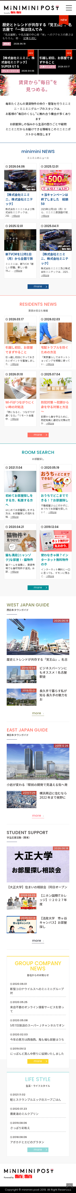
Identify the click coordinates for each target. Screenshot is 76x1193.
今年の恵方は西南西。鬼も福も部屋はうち (37, 1039)
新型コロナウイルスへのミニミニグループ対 (37, 991)
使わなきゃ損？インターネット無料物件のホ (54, 559)
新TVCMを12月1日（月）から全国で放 (19, 256)
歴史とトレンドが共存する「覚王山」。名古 (37, 659)
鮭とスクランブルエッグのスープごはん (35, 1099)
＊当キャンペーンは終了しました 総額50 (54, 199)
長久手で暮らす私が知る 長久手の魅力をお (53, 695)
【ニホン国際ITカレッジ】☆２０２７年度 (53, 899)
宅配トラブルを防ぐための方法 (54, 349)
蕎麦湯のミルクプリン (24, 1114)
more (38, 286)
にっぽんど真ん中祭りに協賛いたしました (37, 1054)
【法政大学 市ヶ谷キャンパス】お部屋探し (53, 922)
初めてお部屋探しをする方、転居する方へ (19, 500)
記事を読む (29, 38)
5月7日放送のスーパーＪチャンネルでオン (37, 1025)
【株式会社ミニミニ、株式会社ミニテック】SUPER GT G (18, 62)
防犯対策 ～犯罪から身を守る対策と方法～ (55, 406)
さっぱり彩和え (20, 1128)
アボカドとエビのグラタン (27, 1142)
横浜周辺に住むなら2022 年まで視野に (53, 795)
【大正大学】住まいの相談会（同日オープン (37, 887)
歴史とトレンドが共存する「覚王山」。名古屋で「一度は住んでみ (37, 27)
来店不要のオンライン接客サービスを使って (37, 1009)
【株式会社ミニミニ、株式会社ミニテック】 (19, 199)
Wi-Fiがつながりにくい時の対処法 (19, 404)
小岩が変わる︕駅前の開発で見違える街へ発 (37, 784)
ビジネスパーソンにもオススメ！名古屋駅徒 (53, 672)
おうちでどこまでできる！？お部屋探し (54, 497)
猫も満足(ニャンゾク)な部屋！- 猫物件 (19, 557)
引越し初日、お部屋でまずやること (19, 349)
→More (16, 215)
